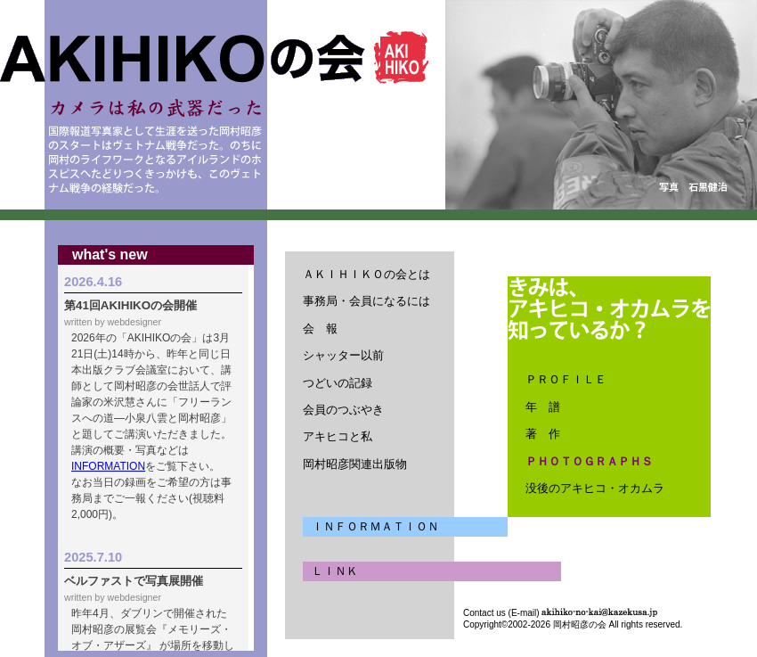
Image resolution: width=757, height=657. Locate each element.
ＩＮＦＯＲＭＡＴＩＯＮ (375, 526)
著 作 (542, 433)
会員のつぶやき (343, 409)
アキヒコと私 (337, 436)
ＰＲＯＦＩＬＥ (565, 379)
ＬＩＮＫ (335, 571)
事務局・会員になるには (366, 301)
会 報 (320, 328)
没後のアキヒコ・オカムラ (594, 488)
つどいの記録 (337, 383)
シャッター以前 (343, 355)
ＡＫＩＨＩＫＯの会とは (366, 274)
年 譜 (542, 407)
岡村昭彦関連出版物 (355, 464)
